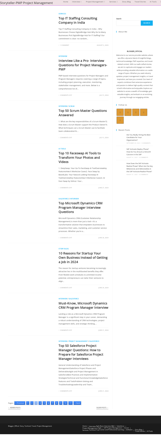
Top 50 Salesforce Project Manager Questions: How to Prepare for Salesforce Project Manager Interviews (81, 352)
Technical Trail (94, 430)
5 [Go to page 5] (44, 403)
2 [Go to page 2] (31, 403)
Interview (63, 56)
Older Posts (102, 408)
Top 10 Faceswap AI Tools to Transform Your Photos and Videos (80, 157)
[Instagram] (135, 112)
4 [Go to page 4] (40, 403)
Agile (100, 428)
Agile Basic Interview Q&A (105, 426)
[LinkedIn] (143, 112)
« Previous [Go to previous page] (19, 403)
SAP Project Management (113, 428)
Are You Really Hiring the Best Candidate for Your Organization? (139, 137)
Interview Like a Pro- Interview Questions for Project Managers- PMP (83, 64)
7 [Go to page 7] (52, 403)
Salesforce (64, 199)
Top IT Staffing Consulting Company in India (78, 20)
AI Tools (62, 149)
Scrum (72, 106)
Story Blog (64, 249)
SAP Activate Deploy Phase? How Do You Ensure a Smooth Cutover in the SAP (139, 152)
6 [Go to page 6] (48, 403)
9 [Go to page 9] (60, 403)
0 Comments (146, 143)
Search (118, 19)
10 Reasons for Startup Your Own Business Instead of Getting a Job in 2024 (83, 257)
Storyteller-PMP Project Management (26, 3)
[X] (120, 112)
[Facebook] (128, 112)
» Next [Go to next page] (77, 403)
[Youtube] (120, 120)
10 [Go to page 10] (65, 403)
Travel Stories (140, 431)
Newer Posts (14, 408)
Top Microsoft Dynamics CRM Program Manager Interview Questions (81, 207)
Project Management (78, 341)
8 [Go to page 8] (56, 403)
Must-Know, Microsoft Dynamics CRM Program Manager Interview (83, 305)
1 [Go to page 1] (27, 403)
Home (84, 426)
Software (129, 430)
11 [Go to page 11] (70, 403)
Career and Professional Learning (112, 430)
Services (62, 14)
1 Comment (64, 45)
